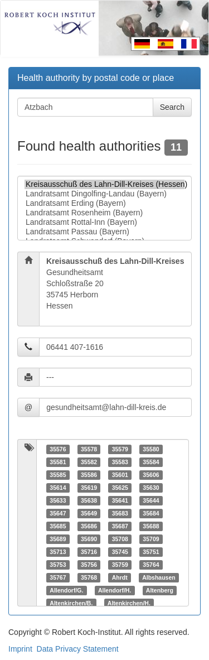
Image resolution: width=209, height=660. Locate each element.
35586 (89, 474)
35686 (89, 526)
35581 (58, 462)
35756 (89, 564)
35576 (58, 449)
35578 (89, 449)
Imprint (20, 648)
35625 (120, 487)
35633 (58, 500)
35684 (151, 513)
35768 (89, 577)
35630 (151, 487)
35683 (120, 513)
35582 (89, 462)
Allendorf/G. (66, 590)
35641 (120, 500)
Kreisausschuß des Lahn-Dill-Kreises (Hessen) (104, 184)
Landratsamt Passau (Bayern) (104, 232)
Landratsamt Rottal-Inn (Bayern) (104, 222)
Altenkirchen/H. (129, 603)
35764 (151, 564)
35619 (89, 487)
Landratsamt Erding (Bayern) (104, 203)
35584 (151, 462)
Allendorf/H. (115, 590)
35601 (120, 474)
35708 (120, 539)
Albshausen (159, 577)
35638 (89, 500)
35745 (120, 551)
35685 (58, 526)
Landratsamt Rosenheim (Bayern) (104, 213)
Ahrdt (120, 577)
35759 (120, 564)
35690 (89, 539)
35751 (151, 551)
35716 (89, 551)
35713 (58, 551)
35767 (58, 577)
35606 (151, 474)
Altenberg (159, 590)
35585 (58, 474)
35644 (151, 500)
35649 (89, 513)
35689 (58, 539)
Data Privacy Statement (78, 648)
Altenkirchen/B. (71, 603)
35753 (58, 564)
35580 (151, 449)
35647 (58, 513)
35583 (120, 462)
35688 (151, 526)
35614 (58, 487)
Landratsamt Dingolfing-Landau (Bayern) (104, 194)
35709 (151, 539)
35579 (120, 449)
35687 (120, 526)
